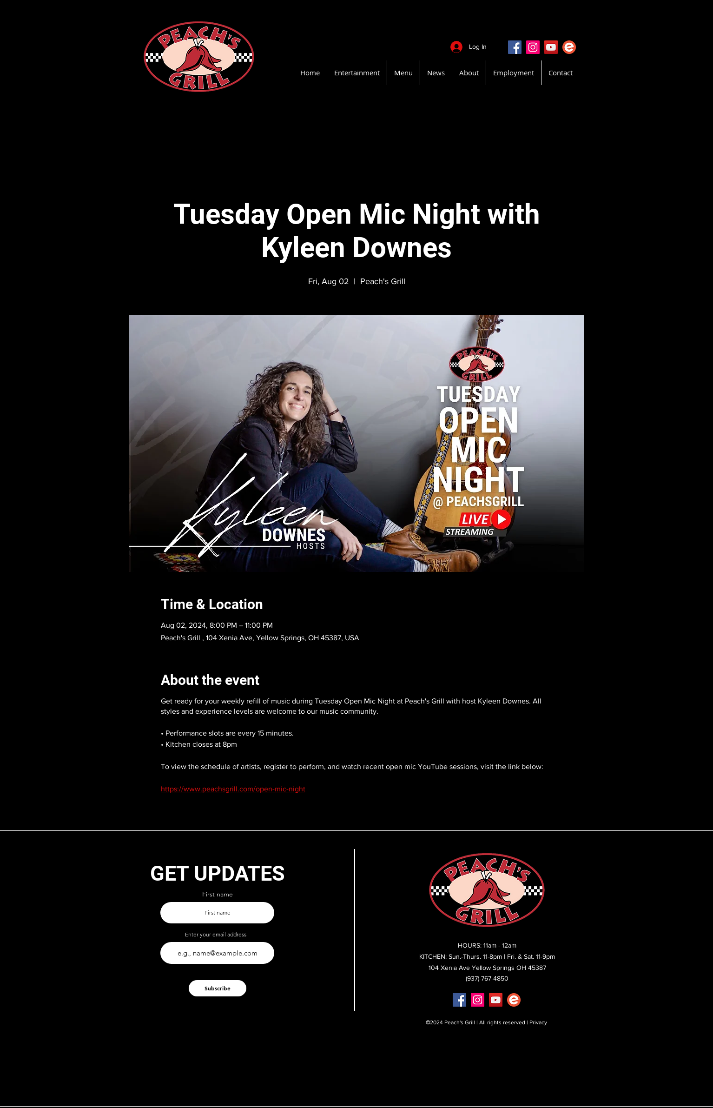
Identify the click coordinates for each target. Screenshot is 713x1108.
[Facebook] (515, 47)
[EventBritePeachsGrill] (569, 47)
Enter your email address (215, 934)
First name (217, 894)
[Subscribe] (217, 988)
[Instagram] (533, 47)
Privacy (538, 1022)
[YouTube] (551, 47)
